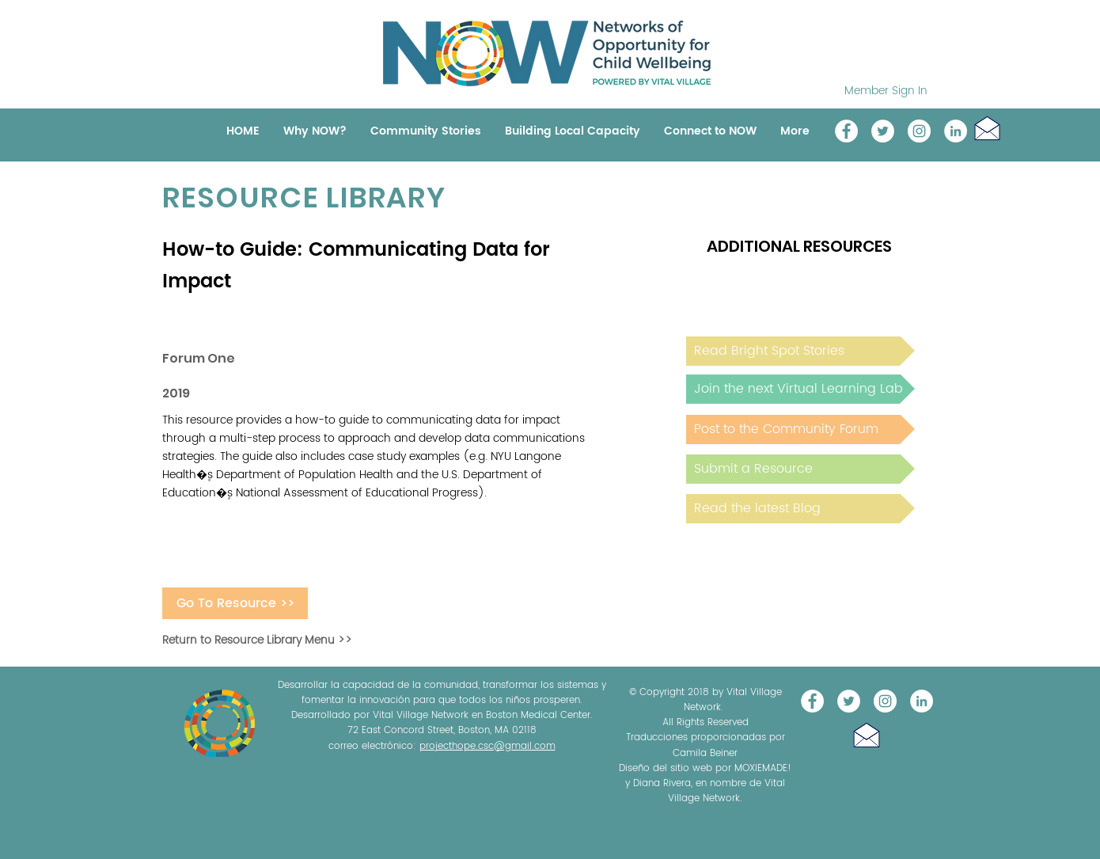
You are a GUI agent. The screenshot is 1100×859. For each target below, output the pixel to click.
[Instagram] (919, 131)
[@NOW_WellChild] (882, 131)
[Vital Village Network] (846, 131)
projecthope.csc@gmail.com (487, 746)
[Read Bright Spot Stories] (800, 351)
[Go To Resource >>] (235, 603)
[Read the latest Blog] (800, 508)
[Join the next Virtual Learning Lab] (800, 389)
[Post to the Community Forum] (800, 429)
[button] (987, 128)
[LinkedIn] (955, 131)
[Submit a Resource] (800, 469)
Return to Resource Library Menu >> (257, 640)
